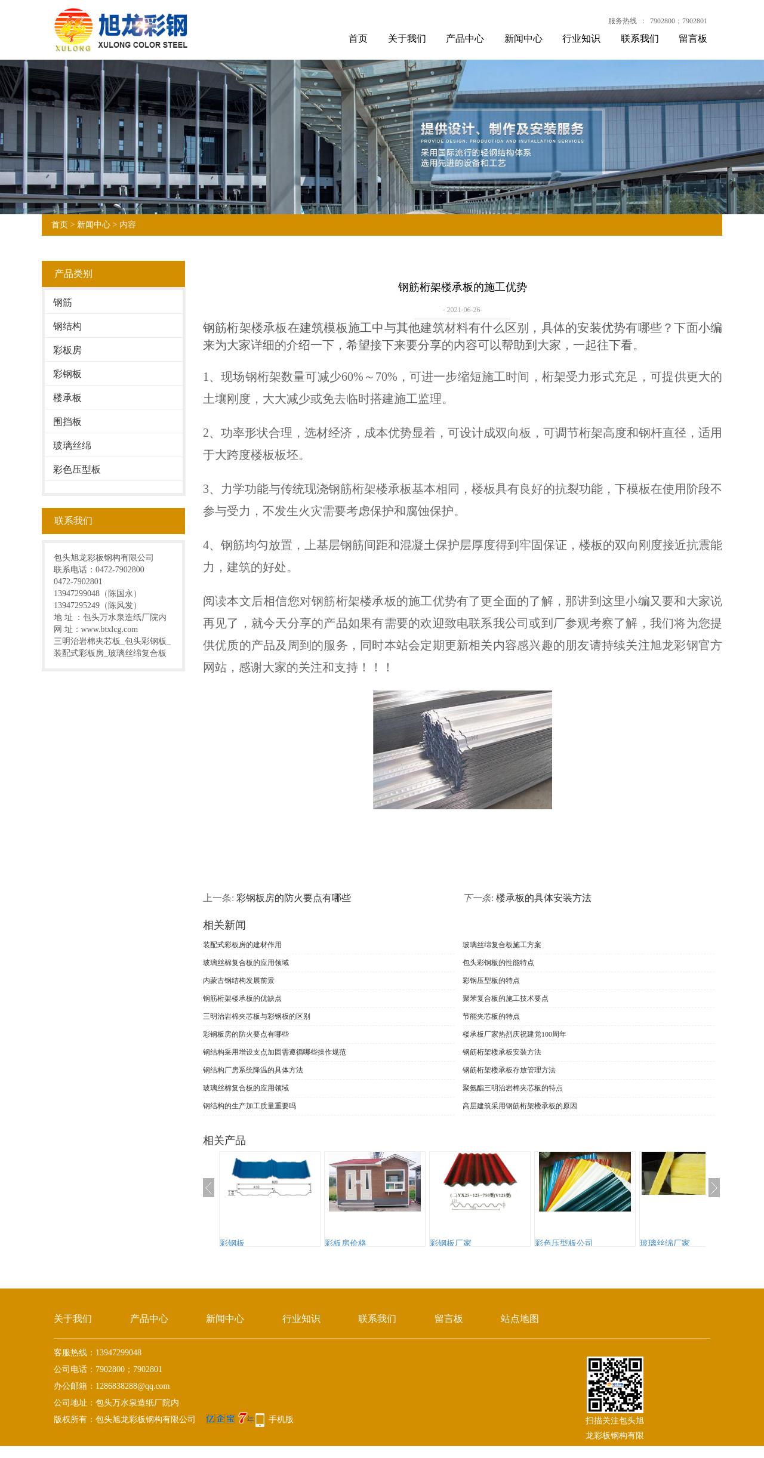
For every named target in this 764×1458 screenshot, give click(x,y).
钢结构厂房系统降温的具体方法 (253, 1070)
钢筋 (62, 302)
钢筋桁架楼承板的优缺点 (242, 998)
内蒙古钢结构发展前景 (239, 980)
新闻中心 (523, 38)
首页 (358, 38)
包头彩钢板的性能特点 (498, 962)
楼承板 (67, 398)
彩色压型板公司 (564, 1243)
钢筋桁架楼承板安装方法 (502, 1052)
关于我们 (407, 38)
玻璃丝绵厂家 (665, 1243)
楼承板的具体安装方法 (544, 898)
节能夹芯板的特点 (491, 1016)
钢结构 (67, 326)
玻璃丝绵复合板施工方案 (502, 945)
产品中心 (465, 38)
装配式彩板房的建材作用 (242, 945)
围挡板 (67, 422)
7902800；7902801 (678, 21)
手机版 (281, 1419)
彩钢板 (67, 374)
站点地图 (520, 1319)
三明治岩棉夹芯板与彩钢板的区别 (256, 1016)
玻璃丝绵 (72, 445)
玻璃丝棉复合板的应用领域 (246, 962)
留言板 (693, 38)
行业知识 (581, 38)
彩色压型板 (77, 469)
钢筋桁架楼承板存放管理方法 (509, 1070)
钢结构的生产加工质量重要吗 (249, 1106)
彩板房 (67, 350)
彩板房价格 (345, 1243)
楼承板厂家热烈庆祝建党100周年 (514, 1034)
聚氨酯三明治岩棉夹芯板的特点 (513, 1088)
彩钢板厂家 (451, 1243)
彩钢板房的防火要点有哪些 (293, 898)
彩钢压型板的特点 (491, 980)
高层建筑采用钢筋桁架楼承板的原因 (520, 1106)
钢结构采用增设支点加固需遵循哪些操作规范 (274, 1052)
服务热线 (622, 21)
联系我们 (640, 38)
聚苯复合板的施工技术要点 (506, 998)
